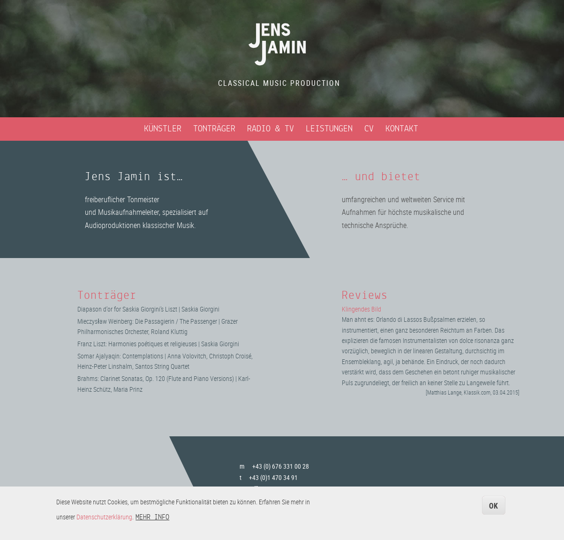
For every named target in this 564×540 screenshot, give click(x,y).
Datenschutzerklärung (104, 520)
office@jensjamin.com (279, 488)
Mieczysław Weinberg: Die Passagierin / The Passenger (147, 321)
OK (493, 509)
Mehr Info (152, 520)
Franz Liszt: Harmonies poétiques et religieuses (137, 343)
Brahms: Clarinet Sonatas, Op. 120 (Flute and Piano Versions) (155, 378)
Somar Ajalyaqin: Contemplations (120, 355)
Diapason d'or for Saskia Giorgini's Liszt (127, 308)
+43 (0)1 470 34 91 (273, 477)
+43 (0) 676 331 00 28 (280, 466)
